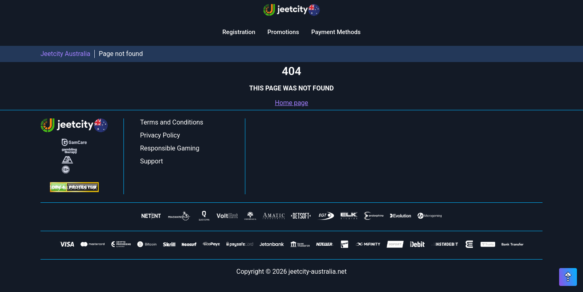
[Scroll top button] (568, 277)
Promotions (283, 32)
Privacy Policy (160, 135)
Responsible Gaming (169, 148)
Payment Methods (336, 32)
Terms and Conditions (171, 122)
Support (151, 161)
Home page (291, 103)
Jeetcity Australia (65, 54)
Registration (238, 32)
